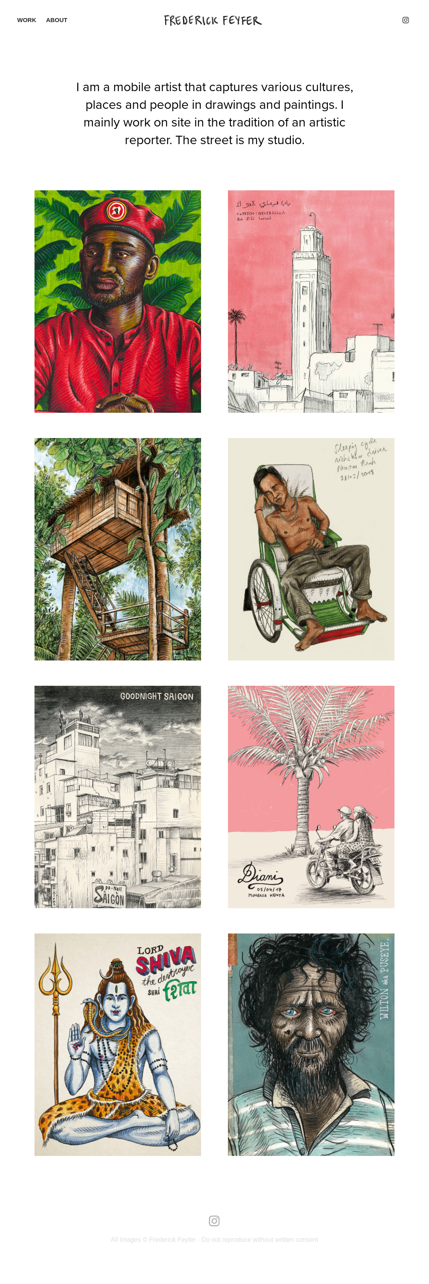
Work (27, 19)
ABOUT (56, 19)
